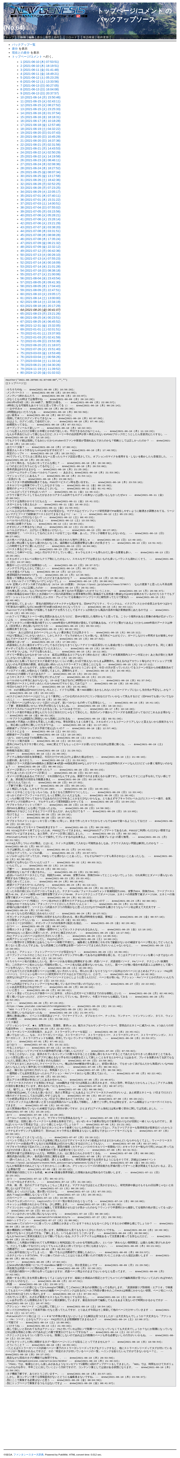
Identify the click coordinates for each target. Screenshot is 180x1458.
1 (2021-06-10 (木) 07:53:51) (39, 61)
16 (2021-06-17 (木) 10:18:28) (40, 121)
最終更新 (103, 37)
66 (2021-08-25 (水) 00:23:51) (40, 317)
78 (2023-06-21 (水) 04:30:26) (40, 365)
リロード (71, 37)
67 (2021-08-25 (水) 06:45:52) (40, 321)
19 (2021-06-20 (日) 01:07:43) (40, 132)
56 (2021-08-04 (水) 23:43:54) (40, 278)
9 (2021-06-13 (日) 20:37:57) (39, 93)
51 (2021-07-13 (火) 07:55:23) (40, 258)
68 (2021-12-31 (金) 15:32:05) (40, 325)
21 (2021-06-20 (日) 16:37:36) (40, 140)
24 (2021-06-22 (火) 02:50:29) (40, 152)
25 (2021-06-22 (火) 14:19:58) (40, 156)
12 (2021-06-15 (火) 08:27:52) (40, 105)
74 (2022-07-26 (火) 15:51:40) (40, 349)
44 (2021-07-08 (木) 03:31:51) (40, 231)
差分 (40, 37)
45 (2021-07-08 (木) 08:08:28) (40, 235)
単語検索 (89, 37)
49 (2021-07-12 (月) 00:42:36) (40, 250)
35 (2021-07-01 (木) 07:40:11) (40, 195)
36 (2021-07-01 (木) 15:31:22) (40, 199)
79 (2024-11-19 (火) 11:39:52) (40, 369)
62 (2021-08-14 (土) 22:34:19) (40, 301)
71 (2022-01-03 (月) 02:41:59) (40, 337)
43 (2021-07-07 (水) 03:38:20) (40, 227)
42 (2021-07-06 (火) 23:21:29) (40, 223)
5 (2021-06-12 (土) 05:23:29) (39, 77)
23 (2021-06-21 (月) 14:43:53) (40, 148)
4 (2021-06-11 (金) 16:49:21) (39, 73)
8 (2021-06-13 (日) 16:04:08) (39, 89)
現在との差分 (21, 52)
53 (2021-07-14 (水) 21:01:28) (40, 266)
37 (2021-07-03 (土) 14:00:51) (40, 203)
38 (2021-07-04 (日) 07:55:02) (40, 207)
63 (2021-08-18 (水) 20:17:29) (40, 305)
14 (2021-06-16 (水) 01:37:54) (40, 113)
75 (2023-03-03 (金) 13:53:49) (40, 353)
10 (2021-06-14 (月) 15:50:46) (40, 97)
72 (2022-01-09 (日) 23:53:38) (40, 341)
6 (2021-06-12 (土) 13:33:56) (39, 81)
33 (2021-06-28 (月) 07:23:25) (40, 187)
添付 (56, 37)
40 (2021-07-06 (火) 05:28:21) (40, 215)
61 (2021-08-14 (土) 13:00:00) (40, 298)
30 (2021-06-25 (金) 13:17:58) (40, 176)
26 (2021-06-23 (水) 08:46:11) (40, 160)
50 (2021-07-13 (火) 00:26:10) (40, 254)
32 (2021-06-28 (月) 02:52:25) (40, 184)
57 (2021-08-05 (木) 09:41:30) (40, 282)
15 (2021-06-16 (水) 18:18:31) (40, 117)
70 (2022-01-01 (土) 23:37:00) (40, 333)
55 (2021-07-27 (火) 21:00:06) (40, 274)
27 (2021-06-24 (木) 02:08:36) (40, 164)
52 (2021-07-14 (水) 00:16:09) (40, 262)
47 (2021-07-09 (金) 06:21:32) (40, 243)
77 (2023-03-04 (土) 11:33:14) (40, 361)
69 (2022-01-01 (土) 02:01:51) (40, 329)
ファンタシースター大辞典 (28, 1454)
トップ (9, 37)
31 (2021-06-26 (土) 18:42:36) (40, 180)
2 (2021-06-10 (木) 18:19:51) (39, 65)
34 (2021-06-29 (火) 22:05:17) (40, 191)
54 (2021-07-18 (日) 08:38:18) (40, 270)
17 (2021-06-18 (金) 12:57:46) (40, 125)
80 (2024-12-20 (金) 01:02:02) (40, 372)
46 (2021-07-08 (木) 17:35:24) (40, 239)
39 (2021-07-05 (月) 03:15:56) (40, 211)
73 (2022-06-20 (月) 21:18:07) (40, 345)
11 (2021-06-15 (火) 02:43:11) (40, 101)
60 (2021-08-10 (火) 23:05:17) (40, 294)
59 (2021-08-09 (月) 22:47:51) (40, 290)
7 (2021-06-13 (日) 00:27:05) (39, 85)
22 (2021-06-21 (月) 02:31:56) (40, 144)
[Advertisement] (90, 1418)
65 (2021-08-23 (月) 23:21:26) (40, 313)
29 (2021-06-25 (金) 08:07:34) (40, 172)
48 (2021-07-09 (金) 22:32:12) (40, 246)
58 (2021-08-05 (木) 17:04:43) (40, 286)
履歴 (48, 37)
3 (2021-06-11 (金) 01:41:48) (39, 69)
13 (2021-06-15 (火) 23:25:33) (40, 109)
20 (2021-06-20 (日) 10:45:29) (40, 136)
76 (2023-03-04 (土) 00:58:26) (40, 357)
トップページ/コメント (130, 10)
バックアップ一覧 (23, 44)
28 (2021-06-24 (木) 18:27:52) (40, 168)
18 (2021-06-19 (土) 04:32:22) (40, 129)
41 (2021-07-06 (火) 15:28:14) (40, 219)
